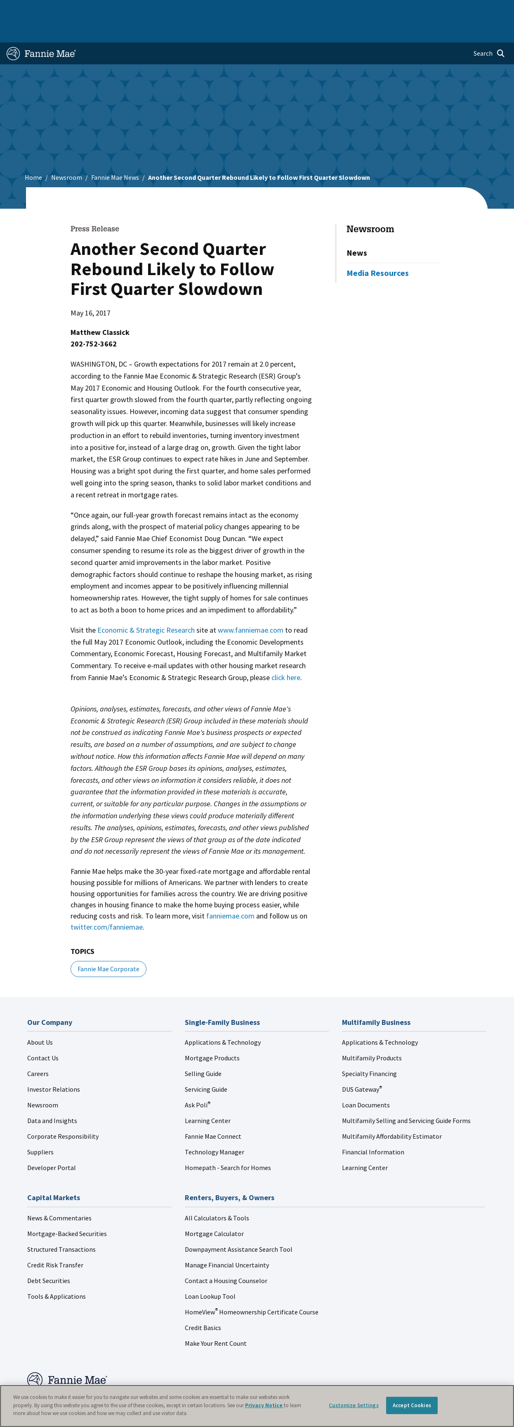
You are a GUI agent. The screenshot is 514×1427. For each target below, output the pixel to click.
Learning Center (208, 1097)
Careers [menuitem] (456, 9)
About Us (40, 1018)
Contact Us (43, 1034)
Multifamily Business (127, 9)
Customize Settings (353, 1405)
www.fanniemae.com (250, 606)
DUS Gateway (362, 1065)
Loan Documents (366, 1081)
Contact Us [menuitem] (489, 9)
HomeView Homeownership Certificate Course (251, 1288)
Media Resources (378, 249)
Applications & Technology (223, 1018)
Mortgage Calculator (214, 1210)
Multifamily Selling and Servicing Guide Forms (406, 1097)
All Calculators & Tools (217, 1194)
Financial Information (373, 1128)
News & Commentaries (59, 1194)
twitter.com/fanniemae (107, 903)
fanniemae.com (230, 892)
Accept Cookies (412, 1405)
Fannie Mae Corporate (108, 945)
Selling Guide (203, 1050)
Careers (38, 1050)
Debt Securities (48, 1257)
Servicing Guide (206, 1065)
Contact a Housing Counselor (226, 1257)
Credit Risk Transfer (55, 1241)
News (357, 229)
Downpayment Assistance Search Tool (238, 1225)
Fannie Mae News (115, 153)
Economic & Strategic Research (146, 606)
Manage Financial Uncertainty (227, 1241)
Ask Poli (197, 1081)
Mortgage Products (212, 1034)
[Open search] (489, 30)
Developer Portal (51, 1144)
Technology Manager (214, 1128)
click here (285, 653)
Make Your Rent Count (216, 1319)
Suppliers (40, 1128)
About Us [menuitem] (336, 9)
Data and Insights (52, 1097)
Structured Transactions (61, 1225)
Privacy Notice (264, 1405)
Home (19, 9)
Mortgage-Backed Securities (67, 1210)
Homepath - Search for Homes (228, 1144)
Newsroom (66, 153)
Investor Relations (53, 1065)
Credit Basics (203, 1304)
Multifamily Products (372, 1034)
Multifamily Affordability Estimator (392, 1112)
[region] (257, 1406)
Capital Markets (181, 9)
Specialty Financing (369, 1050)
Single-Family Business (64, 9)
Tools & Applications (56, 1272)
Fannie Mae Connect (213, 1112)
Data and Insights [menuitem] (378, 9)
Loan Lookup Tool (210, 1272)
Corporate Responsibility (63, 1112)
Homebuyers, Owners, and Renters (253, 9)
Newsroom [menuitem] (422, 9)
